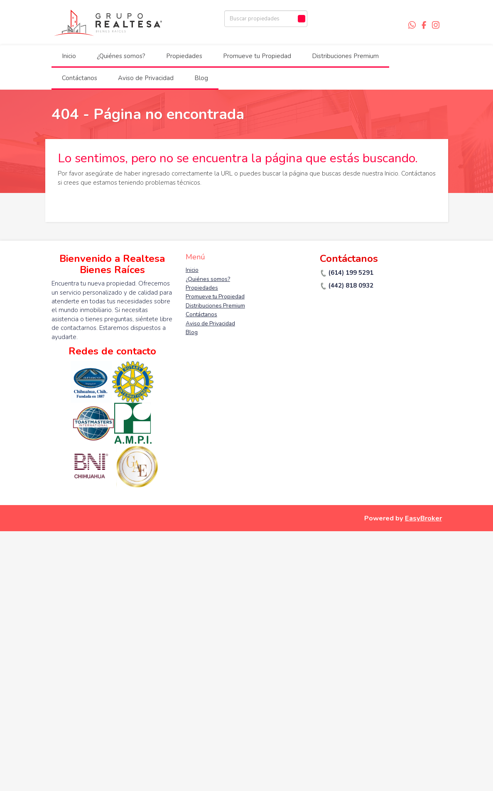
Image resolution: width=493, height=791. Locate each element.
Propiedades (184, 56)
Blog (201, 78)
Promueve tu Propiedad (257, 56)
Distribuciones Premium (345, 56)
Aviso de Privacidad (146, 78)
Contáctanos (79, 78)
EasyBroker (423, 518)
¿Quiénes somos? (121, 56)
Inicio (69, 56)
